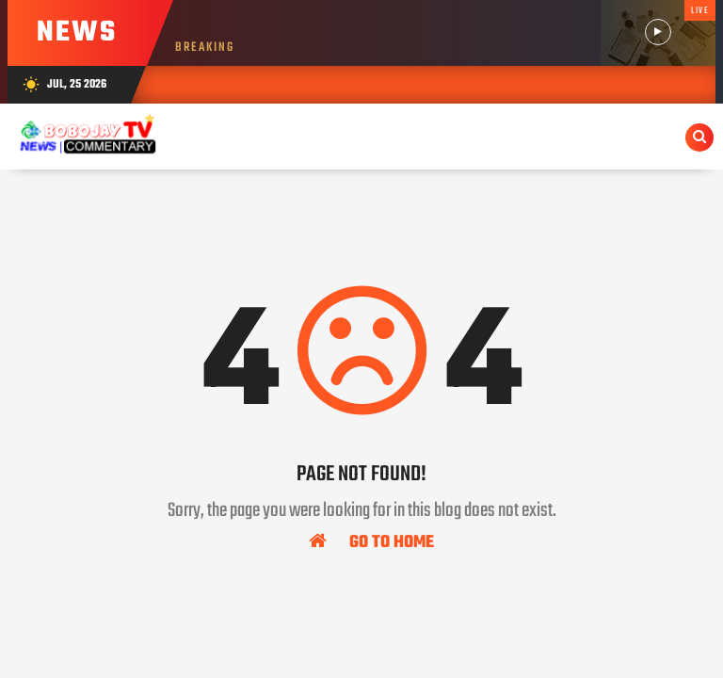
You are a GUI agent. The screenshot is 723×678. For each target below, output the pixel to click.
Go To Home (371, 541)
